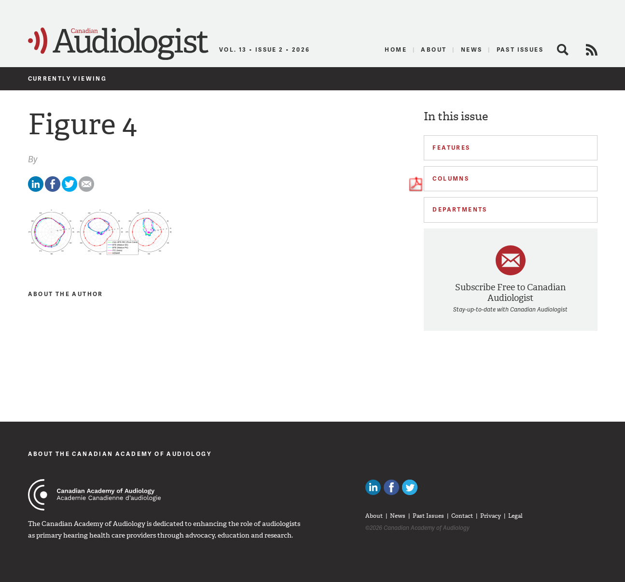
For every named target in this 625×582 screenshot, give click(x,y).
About (433, 49)
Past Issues (520, 49)
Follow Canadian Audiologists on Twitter (409, 487)
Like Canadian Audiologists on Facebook (391, 487)
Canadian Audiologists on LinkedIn (373, 487)
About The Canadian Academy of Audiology (120, 454)
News (472, 49)
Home (396, 49)
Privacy (490, 516)
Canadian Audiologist (118, 44)
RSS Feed (591, 50)
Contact (462, 516)
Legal (515, 516)
